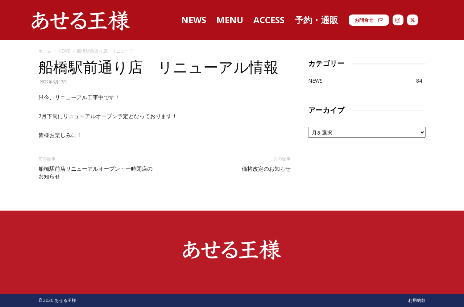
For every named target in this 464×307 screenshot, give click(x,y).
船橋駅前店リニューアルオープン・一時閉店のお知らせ (95, 173)
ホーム (44, 51)
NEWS (64, 51)
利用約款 (417, 300)
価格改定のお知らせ (266, 169)
